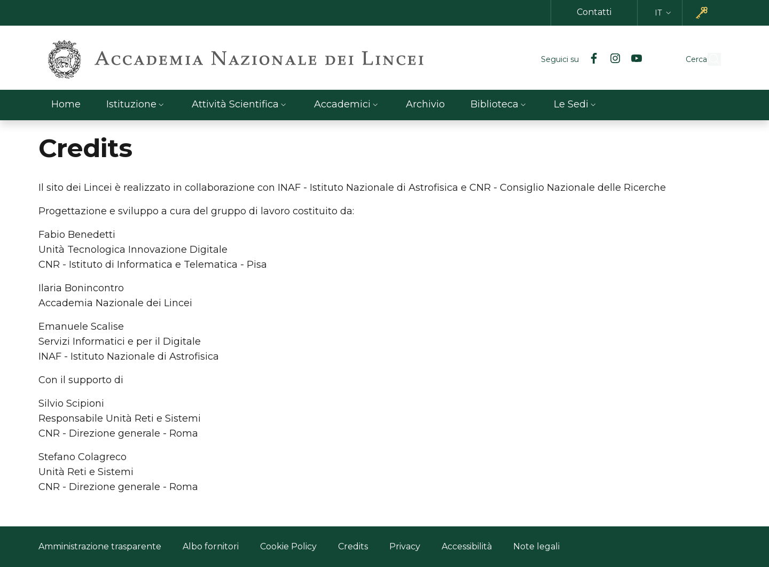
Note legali (536, 546)
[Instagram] (590, 59)
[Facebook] (569, 59)
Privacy (404, 546)
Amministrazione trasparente (99, 546)
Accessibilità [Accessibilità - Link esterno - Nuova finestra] (467, 546)
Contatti (594, 12)
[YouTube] (612, 59)
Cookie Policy (288, 546)
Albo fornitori (211, 546)
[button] (664, 13)
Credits (353, 545)
